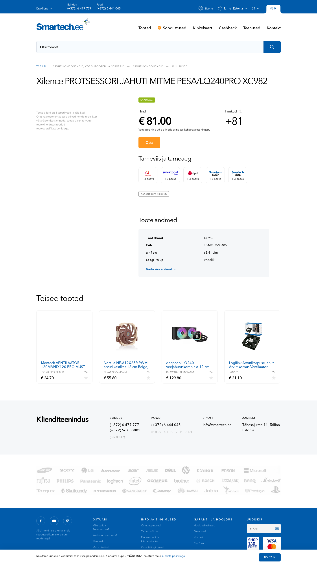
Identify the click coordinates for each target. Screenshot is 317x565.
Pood (109, 7)
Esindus (79, 7)
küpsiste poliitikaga (173, 556)
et (253, 8)
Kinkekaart (202, 27)
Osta (149, 142)
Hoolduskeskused (204, 525)
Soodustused (174, 27)
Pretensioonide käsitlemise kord (150, 539)
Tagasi (41, 66)
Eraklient (42, 8)
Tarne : (233, 8)
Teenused (251, 27)
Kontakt (274, 27)
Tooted (144, 27)
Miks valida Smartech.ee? (101, 527)
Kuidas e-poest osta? (105, 535)
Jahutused (179, 66)
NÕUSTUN (269, 557)
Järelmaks (99, 541)
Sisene (209, 8)
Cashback (228, 27)
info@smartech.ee (217, 425)
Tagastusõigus (149, 531)
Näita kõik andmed (159, 269)
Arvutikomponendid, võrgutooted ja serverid (88, 66)
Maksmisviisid (101, 547)
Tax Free (199, 543)
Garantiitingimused (152, 547)
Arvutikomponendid (148, 66)
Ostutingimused (151, 525)
